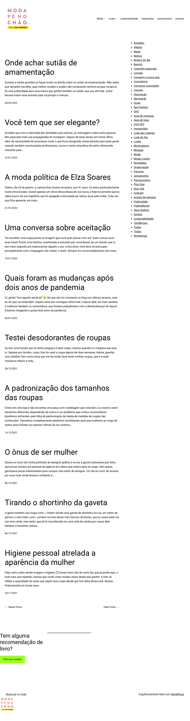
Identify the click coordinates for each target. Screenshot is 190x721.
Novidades (140, 162)
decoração (140, 98)
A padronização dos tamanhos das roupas (57, 393)
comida (138, 73)
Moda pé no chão (16, 694)
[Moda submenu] (104, 18)
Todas (137, 227)
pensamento (141, 175)
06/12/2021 (11, 483)
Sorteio (138, 214)
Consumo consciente (146, 85)
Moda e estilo (142, 158)
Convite (138, 90)
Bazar (137, 51)
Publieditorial (141, 205)
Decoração (140, 94)
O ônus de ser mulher (41, 452)
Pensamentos (142, 180)
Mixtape (138, 150)
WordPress (177, 694)
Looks (137, 141)
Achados (139, 43)
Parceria (139, 171)
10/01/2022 (11, 258)
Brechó (138, 64)
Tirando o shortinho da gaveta (56, 502)
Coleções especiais (145, 68)
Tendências (140, 223)
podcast (138, 193)
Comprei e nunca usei (146, 77)
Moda (137, 154)
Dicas (137, 102)
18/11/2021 (11, 593)
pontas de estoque (145, 197)
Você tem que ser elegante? (52, 122)
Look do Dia (141, 137)
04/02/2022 (11, 103)
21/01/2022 (11, 208)
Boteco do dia (142, 60)
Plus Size (139, 184)
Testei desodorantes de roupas (58, 337)
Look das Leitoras (144, 133)
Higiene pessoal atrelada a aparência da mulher (50, 557)
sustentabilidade (143, 218)
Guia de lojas (141, 120)
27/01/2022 (11, 157)
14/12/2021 (11, 432)
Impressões (141, 128)
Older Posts (112, 607)
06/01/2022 (11, 318)
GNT (136, 111)
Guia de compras (144, 115)
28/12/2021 (11, 368)
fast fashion (141, 107)
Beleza (138, 55)
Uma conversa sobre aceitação (58, 227)
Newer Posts (13, 607)
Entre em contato (12, 659)
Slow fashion (141, 210)
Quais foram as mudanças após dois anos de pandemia (59, 282)
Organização (141, 167)
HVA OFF (139, 124)
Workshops (140, 235)
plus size (139, 188)
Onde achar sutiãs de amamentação (41, 67)
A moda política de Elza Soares (58, 177)
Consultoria (140, 81)
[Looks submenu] (116, 18)
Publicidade (141, 201)
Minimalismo (141, 145)
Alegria (138, 47)
